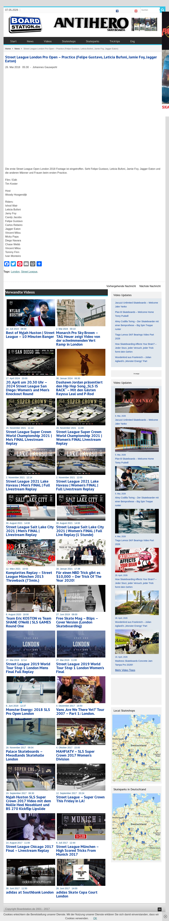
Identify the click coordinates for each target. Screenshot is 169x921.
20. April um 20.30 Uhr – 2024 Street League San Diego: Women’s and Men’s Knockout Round (27, 388)
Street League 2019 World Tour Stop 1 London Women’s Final (80, 667)
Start (13, 41)
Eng (132, 41)
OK (95, 918)
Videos (48, 41)
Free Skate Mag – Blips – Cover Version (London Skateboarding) (77, 622)
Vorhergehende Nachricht (121, 286)
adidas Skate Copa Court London (76, 894)
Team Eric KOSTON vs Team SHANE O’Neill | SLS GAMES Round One (28, 622)
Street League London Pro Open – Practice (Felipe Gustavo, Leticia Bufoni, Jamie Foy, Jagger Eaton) (81, 59)
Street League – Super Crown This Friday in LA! (80, 798)
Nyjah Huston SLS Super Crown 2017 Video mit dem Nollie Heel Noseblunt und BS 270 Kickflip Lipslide (28, 802)
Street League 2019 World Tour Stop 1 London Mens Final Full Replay (28, 667)
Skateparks (92, 41)
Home (8, 48)
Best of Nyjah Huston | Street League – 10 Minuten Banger (30, 334)
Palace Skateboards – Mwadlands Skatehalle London (25, 755)
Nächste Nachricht (150, 286)
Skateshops (69, 41)
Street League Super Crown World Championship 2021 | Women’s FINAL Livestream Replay (79, 437)
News (30, 41)
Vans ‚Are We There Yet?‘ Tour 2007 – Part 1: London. (80, 711)
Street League (29, 271)
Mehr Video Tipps (125, 670)
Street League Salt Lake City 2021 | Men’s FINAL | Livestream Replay (29, 530)
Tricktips (115, 41)
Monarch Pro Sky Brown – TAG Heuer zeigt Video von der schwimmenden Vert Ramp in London (78, 338)
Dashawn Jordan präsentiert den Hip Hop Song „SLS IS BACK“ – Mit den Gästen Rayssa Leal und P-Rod (79, 388)
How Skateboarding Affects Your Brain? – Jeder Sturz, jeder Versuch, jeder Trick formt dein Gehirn (136, 348)
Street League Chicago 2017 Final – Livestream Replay (29, 848)
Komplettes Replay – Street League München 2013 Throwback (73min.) (29, 576)
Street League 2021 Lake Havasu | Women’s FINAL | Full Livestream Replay (77, 485)
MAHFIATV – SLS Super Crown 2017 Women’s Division (75, 755)
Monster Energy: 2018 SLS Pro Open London (28, 711)
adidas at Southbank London (30, 892)
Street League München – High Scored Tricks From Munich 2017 (77, 850)
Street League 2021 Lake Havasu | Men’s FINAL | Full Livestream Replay (28, 485)
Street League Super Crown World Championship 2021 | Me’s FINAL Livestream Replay (29, 437)
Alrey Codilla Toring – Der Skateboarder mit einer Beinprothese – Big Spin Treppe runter (137, 325)
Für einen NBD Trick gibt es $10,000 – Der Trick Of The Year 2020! (78, 576)
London (15, 271)
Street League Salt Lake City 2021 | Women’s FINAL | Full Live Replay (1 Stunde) (80, 530)
